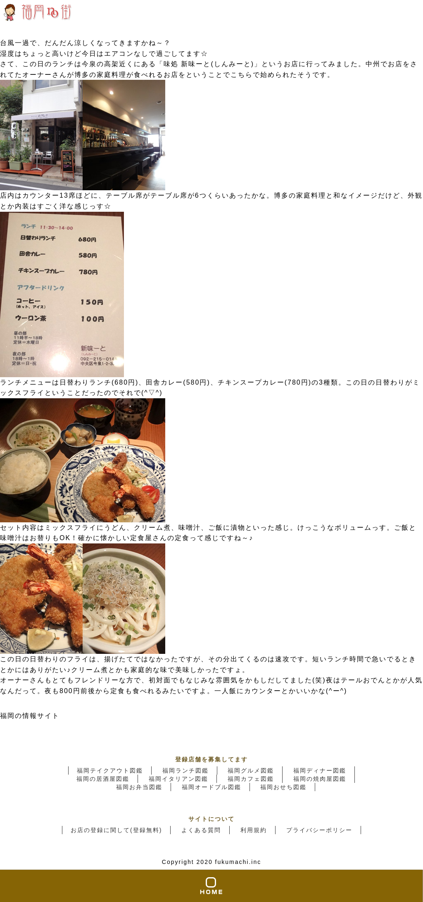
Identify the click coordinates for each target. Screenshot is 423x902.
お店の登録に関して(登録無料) (116, 830)
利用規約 (253, 830)
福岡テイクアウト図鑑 (110, 770)
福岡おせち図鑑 (283, 787)
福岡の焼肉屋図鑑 (319, 778)
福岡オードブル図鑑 (211, 787)
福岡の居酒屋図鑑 (102, 778)
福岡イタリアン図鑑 (178, 778)
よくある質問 (201, 830)
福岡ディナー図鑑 (319, 770)
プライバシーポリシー (319, 830)
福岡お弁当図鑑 (139, 787)
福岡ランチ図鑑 (185, 770)
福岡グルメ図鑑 (251, 770)
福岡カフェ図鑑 (251, 778)
